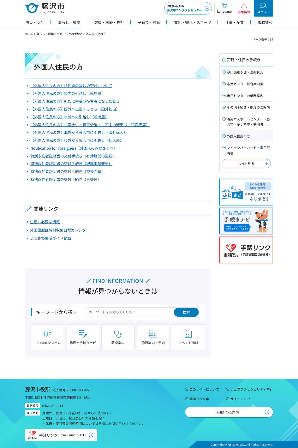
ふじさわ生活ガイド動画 (50, 238)
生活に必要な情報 (45, 221)
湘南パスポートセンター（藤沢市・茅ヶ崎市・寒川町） (248, 122)
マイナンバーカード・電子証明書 (248, 150)
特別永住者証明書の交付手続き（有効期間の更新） (73, 156)
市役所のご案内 (227, 412)
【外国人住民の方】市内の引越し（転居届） (67, 93)
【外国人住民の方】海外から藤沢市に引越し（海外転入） (78, 132)
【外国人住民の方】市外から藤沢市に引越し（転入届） (77, 140)
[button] (224, 8)
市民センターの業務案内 (245, 95)
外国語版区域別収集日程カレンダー (60, 230)
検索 (186, 312)
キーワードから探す (56, 312)
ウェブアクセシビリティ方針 (251, 389)
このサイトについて (204, 389)
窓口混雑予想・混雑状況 (245, 72)
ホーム (29, 34)
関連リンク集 (199, 398)
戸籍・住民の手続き (70, 34)
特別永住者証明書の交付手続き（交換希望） (67, 171)
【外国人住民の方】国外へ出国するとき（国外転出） (75, 109)
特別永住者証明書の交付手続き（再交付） (65, 179)
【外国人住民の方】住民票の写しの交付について (71, 85)
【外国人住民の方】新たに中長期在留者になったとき (75, 101)
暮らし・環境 (45, 34)
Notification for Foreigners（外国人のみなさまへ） (73, 148)
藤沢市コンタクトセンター (184, 8)
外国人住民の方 (238, 135)
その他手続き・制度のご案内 (248, 107)
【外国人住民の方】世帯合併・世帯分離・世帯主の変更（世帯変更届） (90, 124)
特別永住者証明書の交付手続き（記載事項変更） (71, 163)
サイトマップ (240, 398)
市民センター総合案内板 (245, 83)
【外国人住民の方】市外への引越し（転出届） (69, 116)
